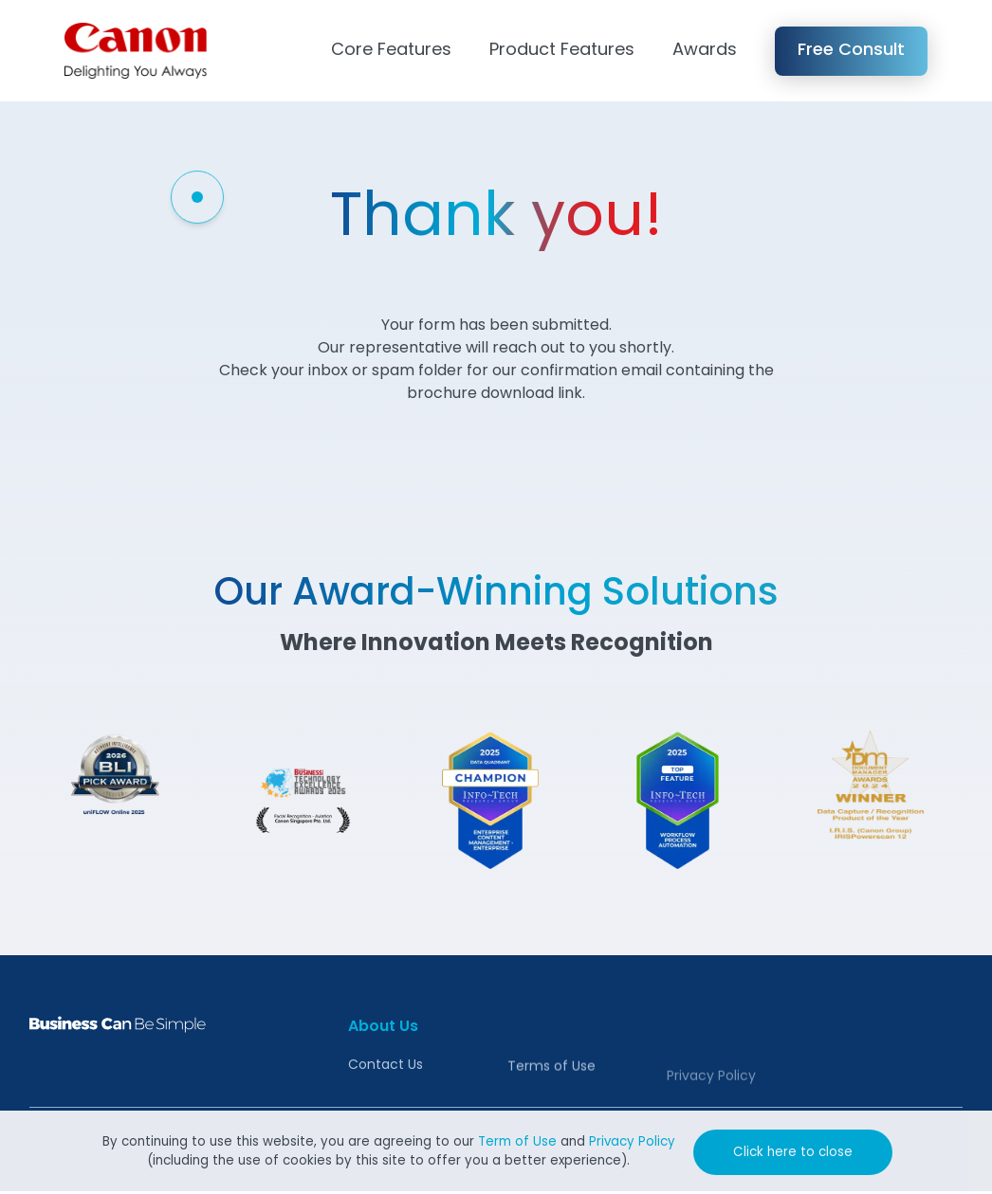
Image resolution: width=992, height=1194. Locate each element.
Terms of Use (551, 1095)
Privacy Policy (632, 1142)
